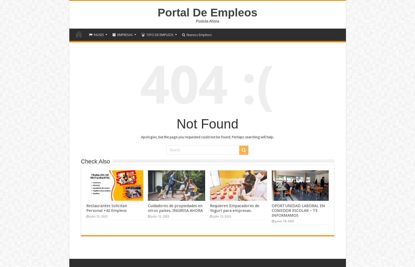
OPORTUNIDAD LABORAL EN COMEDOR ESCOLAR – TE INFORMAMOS (298, 210)
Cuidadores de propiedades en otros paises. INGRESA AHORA (175, 208)
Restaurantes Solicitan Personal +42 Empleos (106, 208)
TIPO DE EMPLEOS (157, 35)
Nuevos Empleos (197, 35)
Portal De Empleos (208, 12)
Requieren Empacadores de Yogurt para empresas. (234, 208)
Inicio (79, 34)
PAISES (96, 35)
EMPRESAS (122, 35)
